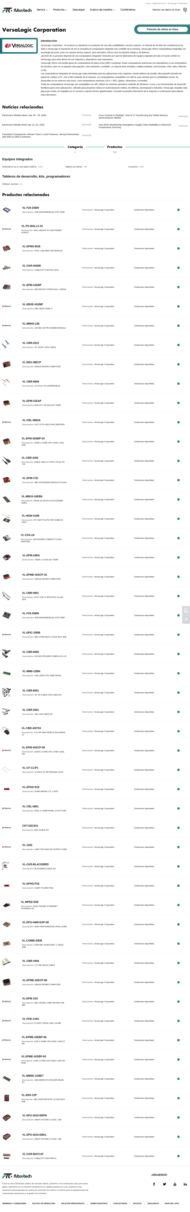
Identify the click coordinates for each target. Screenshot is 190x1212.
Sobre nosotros (98, 1203)
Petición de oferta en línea (166, 10)
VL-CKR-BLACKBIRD (35, 864)
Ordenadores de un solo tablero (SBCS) (22, 167)
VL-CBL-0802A (31, 420)
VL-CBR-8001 (30, 690)
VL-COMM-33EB (32, 940)
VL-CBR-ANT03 (31, 728)
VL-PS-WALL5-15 (32, 226)
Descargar (79, 10)
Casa (147, 3)
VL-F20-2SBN (30, 207)
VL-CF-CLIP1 (30, 767)
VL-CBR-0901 (30, 593)
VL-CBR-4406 (30, 960)
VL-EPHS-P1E (31, 883)
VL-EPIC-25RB (31, 632)
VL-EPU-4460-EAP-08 (35, 922)
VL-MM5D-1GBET (33, 1075)
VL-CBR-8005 (30, 651)
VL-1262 (27, 845)
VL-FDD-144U (30, 1018)
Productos (58, 10)
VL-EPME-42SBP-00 (33, 1056)
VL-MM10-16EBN (32, 496)
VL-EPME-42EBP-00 (34, 1037)
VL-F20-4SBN (30, 613)
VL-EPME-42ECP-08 (34, 980)
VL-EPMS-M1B (31, 246)
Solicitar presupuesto (72, 1203)
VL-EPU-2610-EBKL (34, 1134)
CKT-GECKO (30, 825)
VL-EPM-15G (30, 998)
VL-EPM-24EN (31, 555)
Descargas (153, 1203)
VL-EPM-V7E (30, 478)
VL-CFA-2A (28, 535)
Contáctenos (127, 10)
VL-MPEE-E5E (30, 901)
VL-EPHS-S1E (31, 787)
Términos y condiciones (14, 1203)
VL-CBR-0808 (30, 381)
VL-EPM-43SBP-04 (33, 438)
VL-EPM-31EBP (32, 285)
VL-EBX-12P (29, 1095)
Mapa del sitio (172, 1203)
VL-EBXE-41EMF (32, 304)
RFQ (178, 210)
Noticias (137, 1203)
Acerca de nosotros (101, 10)
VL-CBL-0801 (30, 806)
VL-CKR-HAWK (31, 265)
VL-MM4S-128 (31, 323)
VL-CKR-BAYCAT (33, 1154)
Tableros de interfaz (76, 167)
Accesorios (136, 167)
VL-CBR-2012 (30, 343)
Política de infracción (43, 1203)
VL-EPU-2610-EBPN (34, 1115)
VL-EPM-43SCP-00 (33, 747)
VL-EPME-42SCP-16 (34, 574)
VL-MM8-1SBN (31, 671)
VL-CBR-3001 (30, 709)
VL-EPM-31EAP (32, 400)
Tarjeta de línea (158, 3)
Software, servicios (12, 184)
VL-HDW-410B (31, 515)
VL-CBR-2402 (30, 457)
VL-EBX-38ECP (31, 362)
